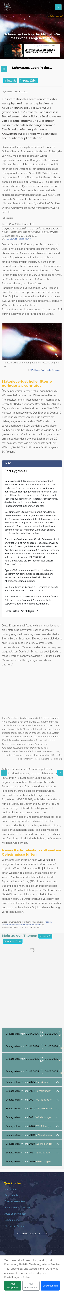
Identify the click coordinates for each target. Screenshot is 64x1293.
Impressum (10, 1189)
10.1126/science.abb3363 (19, 238)
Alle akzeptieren (12, 1285)
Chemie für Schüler (14, 1226)
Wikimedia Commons (51, 370)
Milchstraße (10, 80)
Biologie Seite (12, 1220)
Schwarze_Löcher (28, 80)
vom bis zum (34, 1033)
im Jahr (28, 1082)
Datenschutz (11, 1195)
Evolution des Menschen (17, 1207)
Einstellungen (50, 1285)
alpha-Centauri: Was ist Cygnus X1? (22, 611)
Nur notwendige (30, 1285)
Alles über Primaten (15, 1213)
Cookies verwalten (14, 1201)
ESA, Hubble (35, 370)
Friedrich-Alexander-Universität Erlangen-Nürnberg (27, 923)
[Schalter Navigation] (58, 7)
